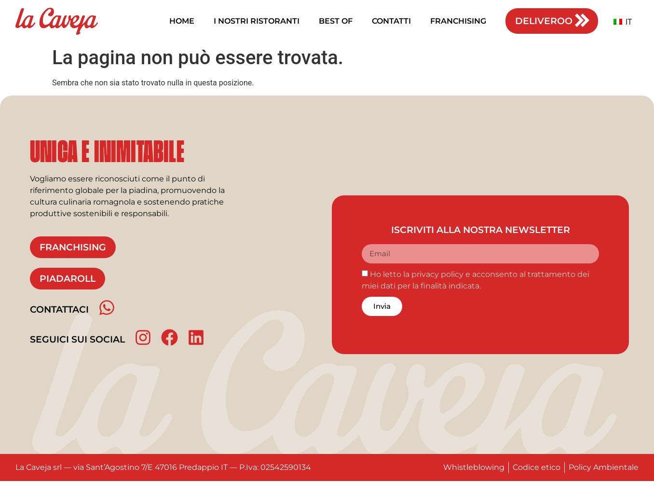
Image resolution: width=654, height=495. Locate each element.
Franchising (458, 21)
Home (181, 21)
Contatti (391, 21)
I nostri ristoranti (257, 21)
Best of (336, 21)
